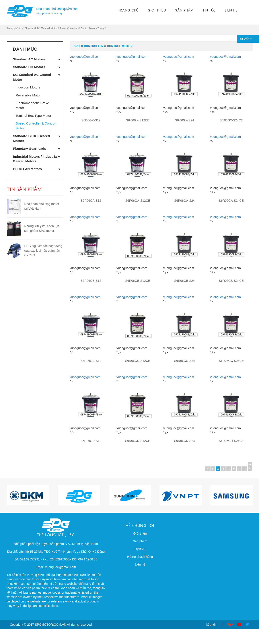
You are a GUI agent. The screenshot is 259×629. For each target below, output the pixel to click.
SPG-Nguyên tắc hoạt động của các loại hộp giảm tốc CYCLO (43, 250)
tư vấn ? (246, 39)
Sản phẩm (184, 10)
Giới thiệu (157, 10)
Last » (250, 466)
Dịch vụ (140, 549)
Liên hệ (231, 10)
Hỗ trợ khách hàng (140, 556)
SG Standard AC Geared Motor (39, 28)
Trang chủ (129, 10)
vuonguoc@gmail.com (85, 56)
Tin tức (209, 10)
